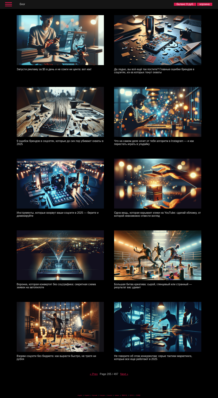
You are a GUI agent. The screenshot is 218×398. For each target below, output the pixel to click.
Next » (124, 374)
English (80, 395)
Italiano (117, 395)
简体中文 (124, 395)
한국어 (132, 395)
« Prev (94, 374)
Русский (94, 395)
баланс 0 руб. (185, 4)
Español (87, 395)
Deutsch (109, 395)
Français (102, 395)
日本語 (138, 395)
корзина (205, 4)
